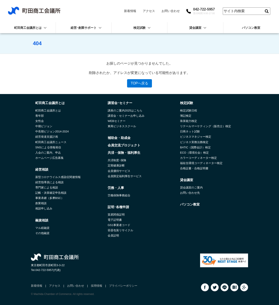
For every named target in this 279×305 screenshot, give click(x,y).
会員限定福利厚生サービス (125, 176)
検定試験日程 (188, 110)
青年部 (39, 115)
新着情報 (130, 11)
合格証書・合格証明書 (194, 168)
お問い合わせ (171, 11)
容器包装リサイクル (120, 230)
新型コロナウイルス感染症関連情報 (58, 177)
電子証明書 (115, 219)
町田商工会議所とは (48, 110)
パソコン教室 (251, 27)
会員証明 (113, 235)
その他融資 (42, 233)
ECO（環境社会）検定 (194, 152)
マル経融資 (42, 228)
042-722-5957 (204, 11)
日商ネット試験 (190, 131)
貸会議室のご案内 (191, 187)
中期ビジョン (43, 126)
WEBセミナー (117, 121)
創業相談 (41, 203)
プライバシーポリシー (123, 285)
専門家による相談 (46, 187)
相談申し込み (43, 208)
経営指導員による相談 (49, 182)
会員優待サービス (119, 171)
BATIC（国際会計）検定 (195, 147)
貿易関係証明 (116, 214)
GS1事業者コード (119, 225)
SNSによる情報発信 (48, 147)
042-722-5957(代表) (48, 270)
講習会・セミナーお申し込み (126, 115)
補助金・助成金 (119, 138)
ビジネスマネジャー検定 (195, 136)
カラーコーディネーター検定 (198, 157)
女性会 (39, 121)
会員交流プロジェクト (124, 145)
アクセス (149, 11)
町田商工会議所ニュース (50, 142)
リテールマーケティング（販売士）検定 (205, 126)
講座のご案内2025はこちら (125, 110)
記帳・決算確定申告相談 (50, 192)
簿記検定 (185, 115)
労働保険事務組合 (119, 195)
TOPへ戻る (139, 83)
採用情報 (96, 285)
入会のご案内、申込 (48, 152)
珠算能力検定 (188, 121)
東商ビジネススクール (122, 126)
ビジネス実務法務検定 (194, 142)
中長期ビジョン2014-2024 (52, 131)
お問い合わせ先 (190, 192)
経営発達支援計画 (46, 136)
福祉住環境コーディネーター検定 (201, 163)
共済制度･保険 (117, 160)
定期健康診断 (116, 165)
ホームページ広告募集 (49, 157)
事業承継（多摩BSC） (49, 198)
